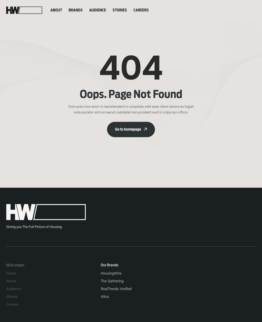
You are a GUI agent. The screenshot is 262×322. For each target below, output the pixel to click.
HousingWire (111, 274)
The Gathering (112, 281)
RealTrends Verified (116, 289)
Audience (97, 10)
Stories (120, 10)
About (56, 10)
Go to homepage (131, 131)
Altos (105, 297)
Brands (76, 10)
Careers (141, 10)
